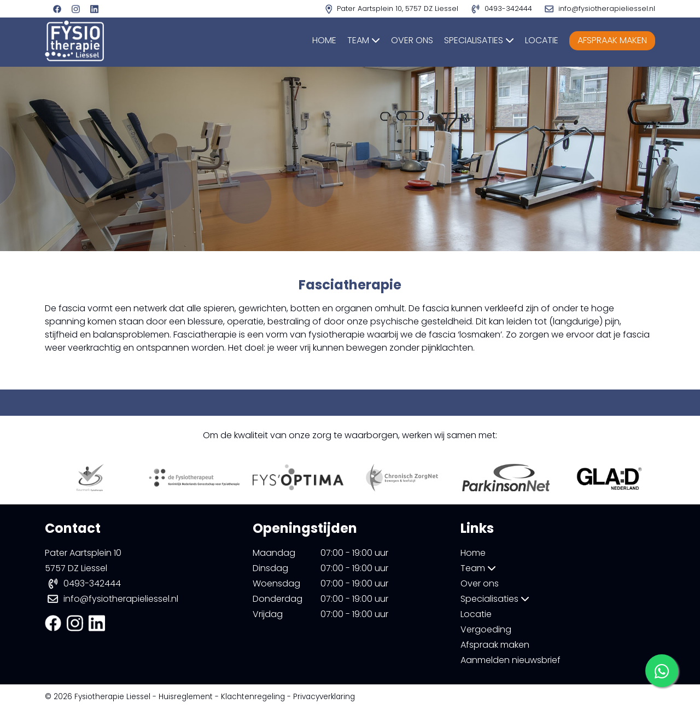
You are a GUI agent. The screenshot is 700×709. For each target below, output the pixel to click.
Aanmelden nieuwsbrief (510, 660)
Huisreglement (186, 696)
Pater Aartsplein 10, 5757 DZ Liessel (392, 8)
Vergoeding (485, 629)
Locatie (541, 40)
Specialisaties (479, 40)
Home (324, 40)
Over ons (412, 40)
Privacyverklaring (324, 696)
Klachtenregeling (253, 696)
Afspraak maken (612, 40)
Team (363, 40)
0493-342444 (92, 583)
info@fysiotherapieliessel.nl (120, 598)
